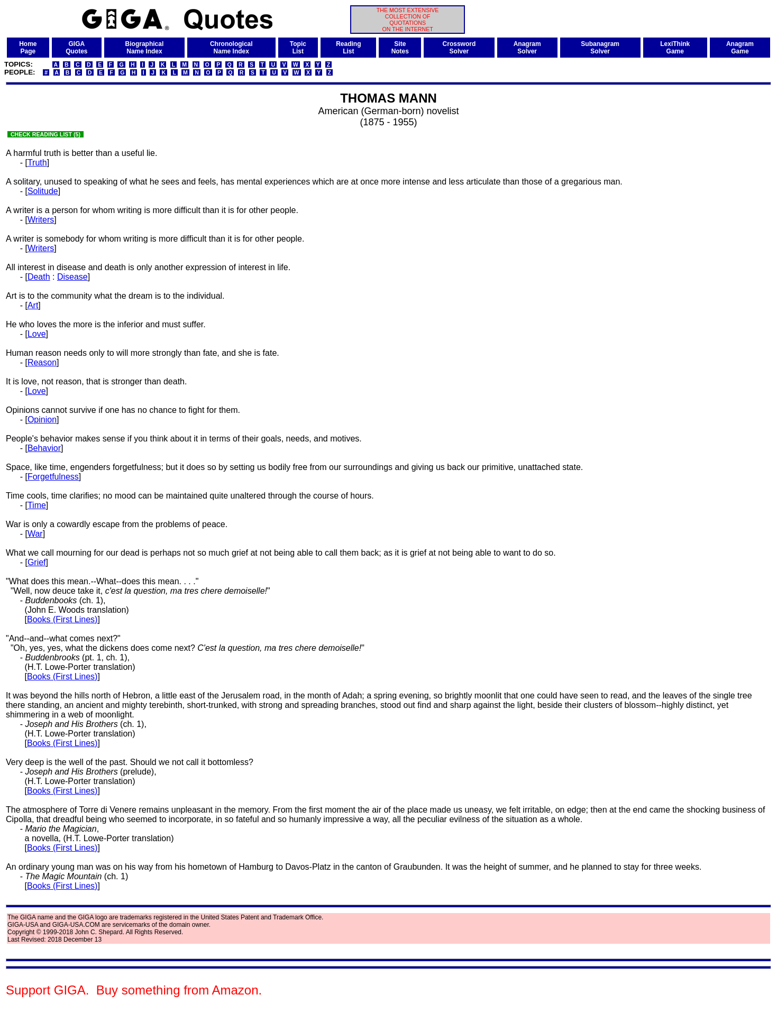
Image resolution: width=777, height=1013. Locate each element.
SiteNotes (400, 47)
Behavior (44, 448)
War (35, 533)
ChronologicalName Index (231, 47)
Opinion (42, 419)
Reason (42, 362)
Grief (37, 562)
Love (37, 333)
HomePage (27, 47)
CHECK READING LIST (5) (45, 134)
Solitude (43, 191)
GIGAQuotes (76, 47)
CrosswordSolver (459, 47)
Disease (72, 276)
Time (37, 505)
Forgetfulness (53, 476)
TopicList (298, 47)
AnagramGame (740, 47)
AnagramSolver (527, 47)
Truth (37, 162)
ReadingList (348, 47)
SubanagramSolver (600, 47)
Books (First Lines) (62, 619)
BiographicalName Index (144, 47)
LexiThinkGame (675, 47)
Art (33, 305)
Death (39, 276)
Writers (41, 219)
